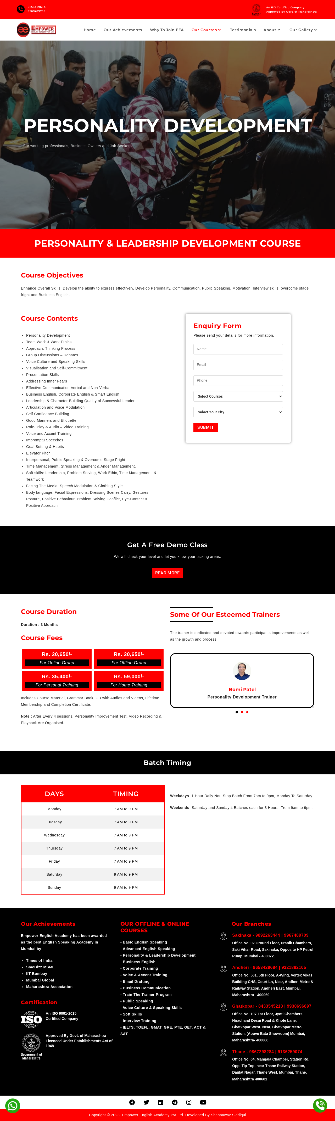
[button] (237, 712)
